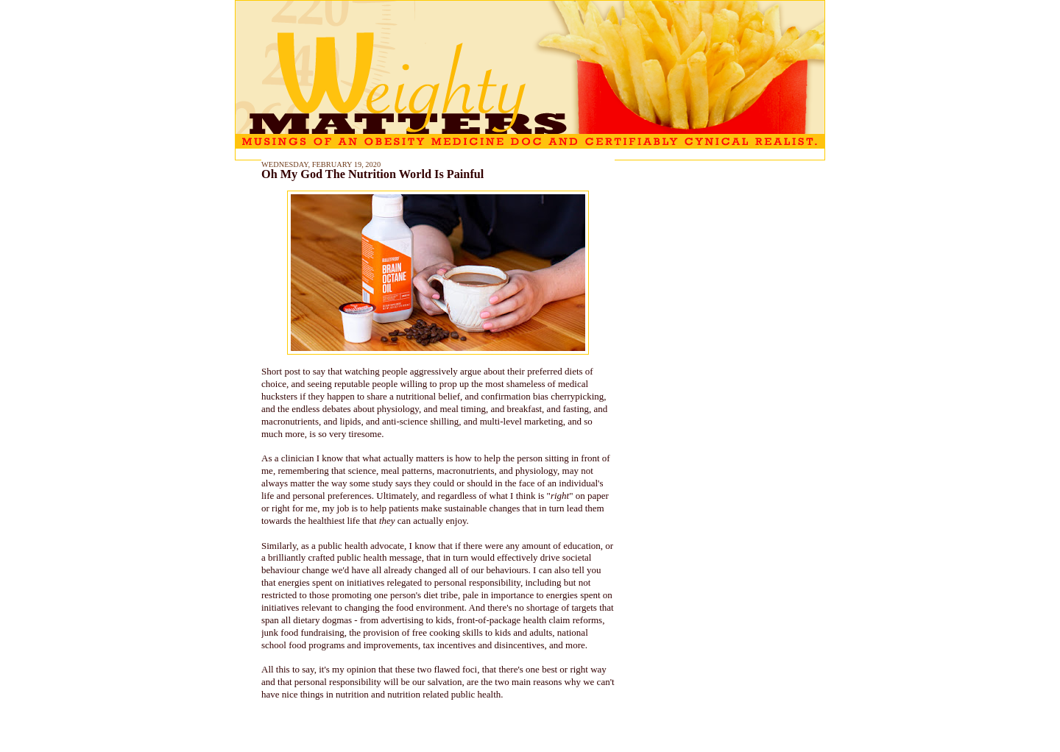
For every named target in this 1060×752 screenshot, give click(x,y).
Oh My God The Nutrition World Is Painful (372, 174)
